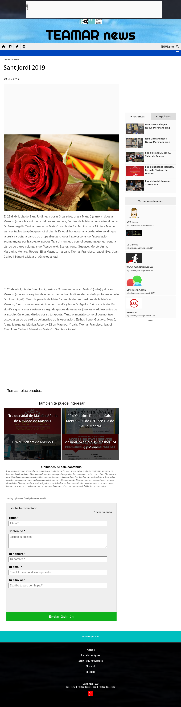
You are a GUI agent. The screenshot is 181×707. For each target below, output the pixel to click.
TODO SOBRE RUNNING (140, 267)
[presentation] (35, 603)
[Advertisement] (91, 10)
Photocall (90, 666)
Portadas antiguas (90, 655)
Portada (91, 649)
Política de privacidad (87, 686)
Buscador (90, 671)
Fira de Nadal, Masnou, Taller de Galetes (158, 154)
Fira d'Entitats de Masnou (32, 442)
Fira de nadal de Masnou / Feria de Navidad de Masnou (159, 170)
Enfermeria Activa (136, 290)
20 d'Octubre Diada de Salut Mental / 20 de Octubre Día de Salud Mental (90, 421)
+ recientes (137, 116)
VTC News (132, 222)
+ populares (163, 116)
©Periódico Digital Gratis (90, 636)
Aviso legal (70, 686)
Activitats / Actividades (11, 59)
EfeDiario (132, 312)
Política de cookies (107, 686)
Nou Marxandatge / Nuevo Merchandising (157, 126)
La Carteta (132, 244)
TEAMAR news (87, 683)
